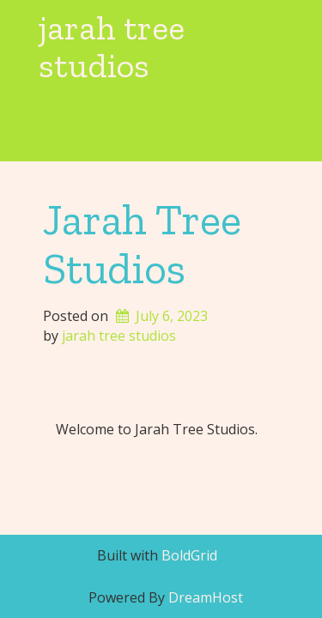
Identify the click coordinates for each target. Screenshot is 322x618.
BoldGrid (189, 555)
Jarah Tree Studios (142, 243)
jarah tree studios (112, 46)
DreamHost (205, 597)
